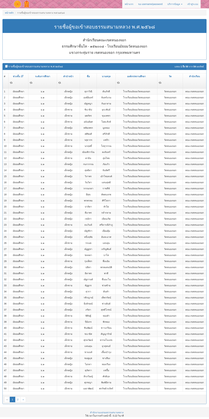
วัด (170, 76)
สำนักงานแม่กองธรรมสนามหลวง (107, 412)
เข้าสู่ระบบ (192, 4)
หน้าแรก (129, 4)
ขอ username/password (150, 4)
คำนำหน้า (68, 76)
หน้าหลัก (9, 12)
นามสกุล (106, 76)
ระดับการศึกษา (42, 76)
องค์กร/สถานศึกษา (136, 76)
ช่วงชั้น (18, 76)
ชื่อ (88, 76)
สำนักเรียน (194, 76)
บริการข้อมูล (174, 4)
